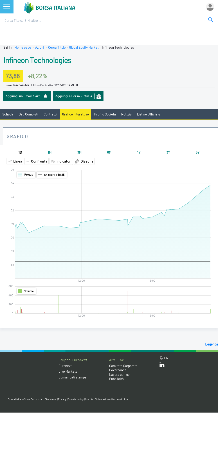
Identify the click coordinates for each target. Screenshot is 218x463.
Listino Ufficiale (148, 114)
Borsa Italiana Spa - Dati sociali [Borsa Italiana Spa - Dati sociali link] (25, 399)
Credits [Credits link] (89, 399)
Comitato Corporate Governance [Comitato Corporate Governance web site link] (123, 368)
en (166, 358)
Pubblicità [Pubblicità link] (116, 379)
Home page (23, 47)
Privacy (62, 399)
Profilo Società (105, 114)
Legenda (211, 344)
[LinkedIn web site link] (162, 366)
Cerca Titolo (57, 47)
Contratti (50, 114)
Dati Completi (28, 114)
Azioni (39, 47)
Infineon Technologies (37, 60)
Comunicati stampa (72, 377)
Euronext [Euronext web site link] (65, 366)
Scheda (7, 114)
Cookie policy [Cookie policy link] (76, 399)
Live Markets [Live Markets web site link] (67, 371)
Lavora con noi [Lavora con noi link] (119, 374)
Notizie (126, 114)
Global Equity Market (84, 47)
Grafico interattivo (75, 114)
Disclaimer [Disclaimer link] (51, 399)
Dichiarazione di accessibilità (111, 399)
